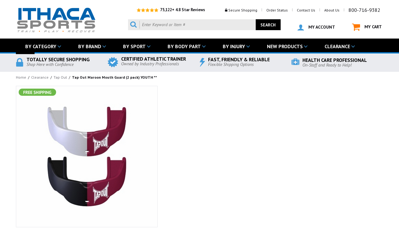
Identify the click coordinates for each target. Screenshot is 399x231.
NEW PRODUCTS (285, 46)
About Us (332, 10)
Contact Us (306, 10)
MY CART (367, 27)
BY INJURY (234, 46)
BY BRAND (89, 46)
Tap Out (60, 77)
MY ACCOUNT (316, 27)
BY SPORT (134, 46)
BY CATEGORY (40, 46)
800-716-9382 (364, 10)
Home (21, 77)
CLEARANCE (337, 46)
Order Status (277, 10)
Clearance (40, 77)
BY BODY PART (184, 46)
